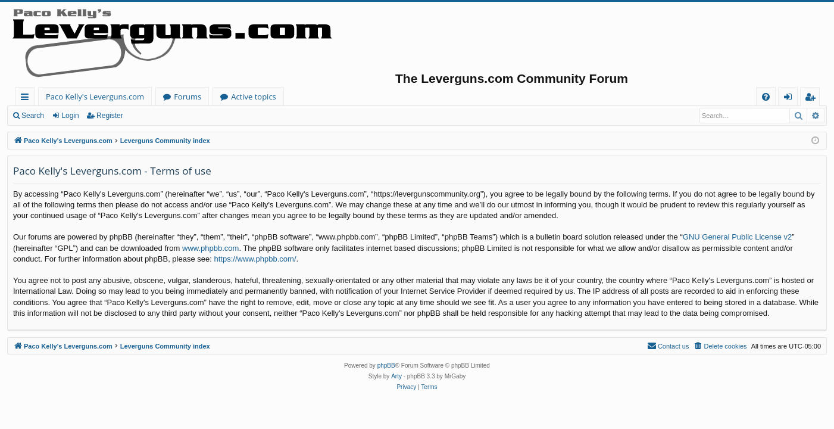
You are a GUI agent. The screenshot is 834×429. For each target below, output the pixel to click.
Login (70, 115)
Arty (396, 376)
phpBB (386, 365)
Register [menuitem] (812, 98)
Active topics (253, 96)
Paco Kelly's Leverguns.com (95, 96)
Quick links (27, 98)
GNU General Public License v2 (737, 236)
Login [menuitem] (790, 98)
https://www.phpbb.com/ (255, 258)
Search (32, 115)
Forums (187, 96)
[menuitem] (766, 97)
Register (109, 115)
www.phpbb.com (210, 248)
